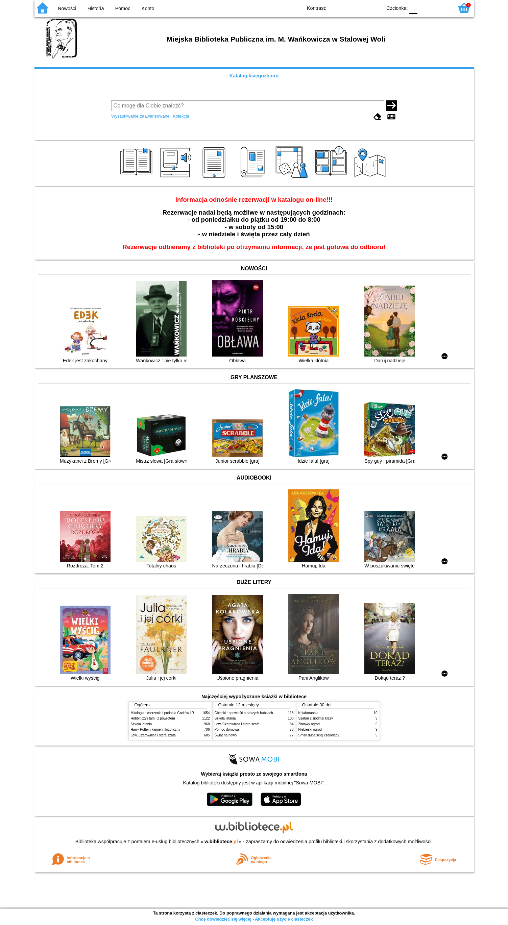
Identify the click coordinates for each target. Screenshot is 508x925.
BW (347, 7)
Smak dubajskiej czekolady (318, 735)
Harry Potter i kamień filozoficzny (155, 729)
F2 (441, 7)
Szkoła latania (141, 724)
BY (375, 7)
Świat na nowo (226, 735)
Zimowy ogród (309, 724)
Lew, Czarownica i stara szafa (153, 735)
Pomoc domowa (227, 729)
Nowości (67, 8)
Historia (96, 8)
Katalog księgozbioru (254, 75)
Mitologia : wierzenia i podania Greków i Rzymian (168, 713)
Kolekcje (181, 116)
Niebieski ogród (310, 729)
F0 (413, 7)
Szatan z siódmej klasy (315, 718)
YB (361, 7)
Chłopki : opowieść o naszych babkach (244, 713)
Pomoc (122, 8)
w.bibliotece (221, 841)
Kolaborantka (308, 713)
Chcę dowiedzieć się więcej (223, 919)
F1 (425, 7)
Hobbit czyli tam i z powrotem (153, 718)
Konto (148, 8)
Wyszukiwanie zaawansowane (140, 116)
